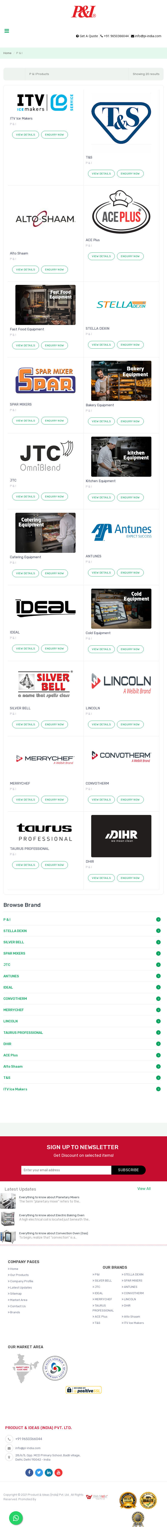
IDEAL (15, 632)
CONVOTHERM (97, 783)
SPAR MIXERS (21, 404)
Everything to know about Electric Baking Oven (51, 1215)
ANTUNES (93, 556)
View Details (25, 134)
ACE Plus (93, 240)
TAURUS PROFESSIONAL (29, 849)
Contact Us (17, 1306)
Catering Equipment (25, 557)
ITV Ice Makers (21, 118)
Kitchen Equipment (101, 481)
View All (144, 1189)
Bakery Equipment (100, 405)
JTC (13, 480)
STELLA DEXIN (97, 329)
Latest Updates (20, 1287)
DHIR (90, 862)
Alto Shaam (19, 253)
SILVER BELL (20, 708)
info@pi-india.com (146, 36)
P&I (96, 1274)
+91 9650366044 (114, 36)
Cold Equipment (98, 633)
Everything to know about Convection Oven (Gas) (53, 1233)
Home (7, 53)
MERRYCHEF (20, 783)
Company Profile (20, 1281)
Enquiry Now (54, 134)
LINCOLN (93, 708)
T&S (89, 157)
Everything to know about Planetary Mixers (49, 1197)
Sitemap (15, 1293)
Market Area (17, 1300)
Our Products (18, 1275)
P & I (6, 920)
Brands (14, 1312)
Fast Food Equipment (27, 329)
